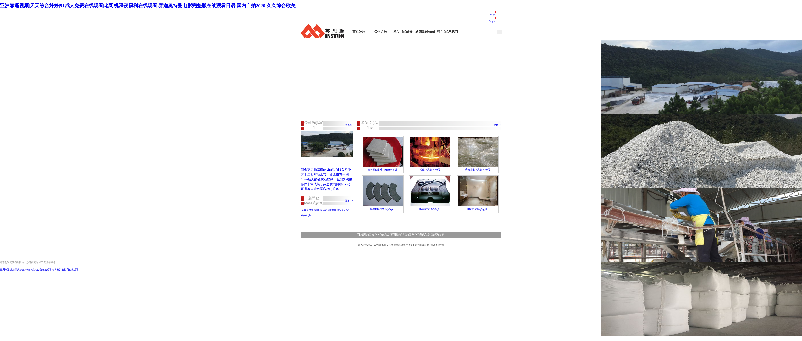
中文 (492, 15)
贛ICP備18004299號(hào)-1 (373, 244)
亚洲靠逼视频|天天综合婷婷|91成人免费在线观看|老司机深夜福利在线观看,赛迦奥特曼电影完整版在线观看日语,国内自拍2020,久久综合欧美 (148, 5)
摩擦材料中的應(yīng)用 (382, 209)
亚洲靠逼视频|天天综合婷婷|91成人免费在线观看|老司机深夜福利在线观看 (39, 269)
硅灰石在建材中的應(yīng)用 (382, 169)
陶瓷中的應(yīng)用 (477, 209)
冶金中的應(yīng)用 (430, 169)
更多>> (349, 125)
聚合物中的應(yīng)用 (430, 209)
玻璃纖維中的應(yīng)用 (477, 169)
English (492, 21)
